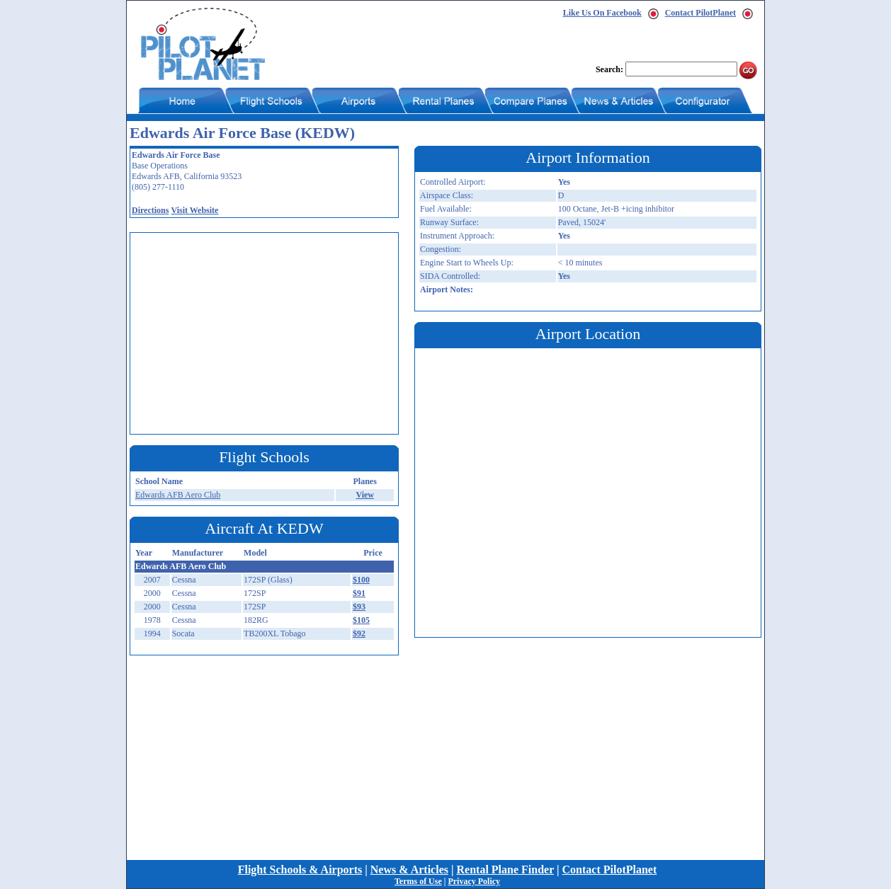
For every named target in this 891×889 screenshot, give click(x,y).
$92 (359, 633)
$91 (359, 593)
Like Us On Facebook (602, 13)
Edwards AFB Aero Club (177, 495)
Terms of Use (418, 881)
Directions (150, 210)
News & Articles (409, 870)
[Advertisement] (268, 332)
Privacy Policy (474, 881)
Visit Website (194, 210)
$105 (361, 620)
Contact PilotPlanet (700, 13)
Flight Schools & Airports (300, 870)
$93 (359, 607)
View (365, 495)
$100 (361, 580)
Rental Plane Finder (505, 870)
